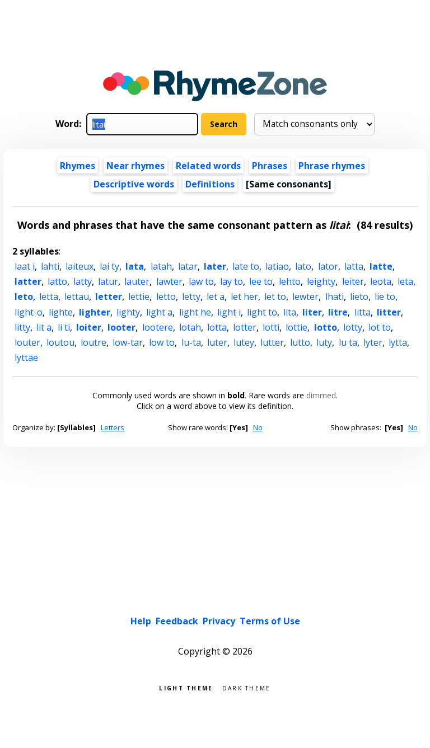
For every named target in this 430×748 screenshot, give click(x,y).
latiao (277, 266)
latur (108, 281)
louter (27, 342)
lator (328, 266)
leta (405, 281)
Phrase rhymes (331, 165)
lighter (94, 312)
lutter (272, 342)
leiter (353, 281)
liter (312, 312)
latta (353, 266)
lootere (157, 327)
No (258, 427)
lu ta (348, 342)
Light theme (186, 687)
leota (380, 281)
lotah (190, 327)
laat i (25, 266)
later (215, 266)
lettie (138, 296)
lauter (136, 281)
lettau (76, 296)
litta (362, 312)
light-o (29, 312)
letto (166, 296)
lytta (398, 342)
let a (216, 296)
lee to (261, 281)
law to (201, 281)
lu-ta (191, 342)
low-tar (128, 342)
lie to (385, 296)
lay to (231, 281)
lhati (334, 296)
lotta (217, 327)
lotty (352, 327)
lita (289, 312)
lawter (169, 281)
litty (22, 327)
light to (262, 312)
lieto (359, 296)
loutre (93, 342)
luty (324, 342)
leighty (321, 281)
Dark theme (246, 687)
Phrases (269, 165)
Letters (112, 427)
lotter (244, 327)
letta (48, 296)
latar (188, 266)
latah (161, 266)
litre (338, 312)
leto (24, 296)
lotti (271, 327)
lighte (61, 312)
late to (245, 266)
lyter (372, 342)
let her (244, 296)
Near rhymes (135, 165)
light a (159, 312)
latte (381, 266)
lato (303, 266)
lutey (243, 342)
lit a (44, 327)
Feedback (177, 621)
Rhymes (77, 165)
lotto (325, 327)
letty (191, 296)
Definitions (210, 184)
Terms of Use (270, 621)
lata (134, 266)
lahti (50, 266)
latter (28, 281)
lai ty (109, 266)
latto (57, 281)
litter (389, 312)
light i (229, 312)
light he (195, 312)
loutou (60, 342)
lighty (128, 312)
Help (140, 621)
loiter (88, 327)
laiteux (80, 266)
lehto (290, 281)
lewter (305, 296)
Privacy (219, 621)
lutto (300, 342)
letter (108, 296)
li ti (64, 327)
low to (162, 342)
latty (82, 281)
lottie (296, 327)
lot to (379, 327)
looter (121, 327)
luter (217, 342)
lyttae (26, 357)
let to (275, 296)
